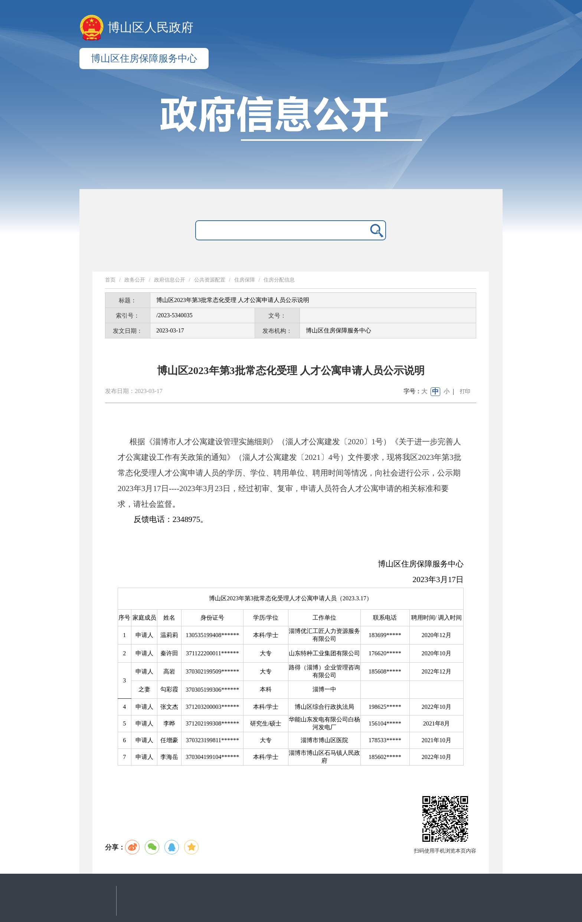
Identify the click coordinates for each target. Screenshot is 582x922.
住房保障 (244, 280)
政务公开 (134, 280)
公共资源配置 (209, 280)
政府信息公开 (169, 280)
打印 (465, 391)
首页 (110, 280)
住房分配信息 (279, 280)
